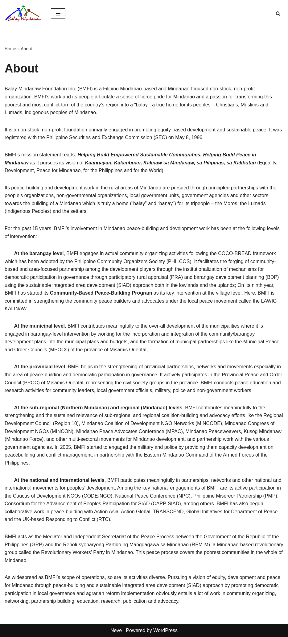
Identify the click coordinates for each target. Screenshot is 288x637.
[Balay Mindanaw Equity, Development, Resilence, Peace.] (23, 13)
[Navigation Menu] (58, 13)
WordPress (165, 630)
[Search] (278, 13)
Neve (116, 630)
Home (10, 48)
